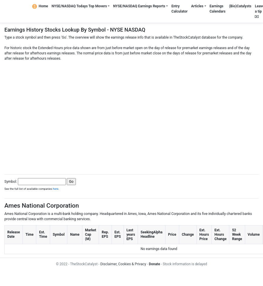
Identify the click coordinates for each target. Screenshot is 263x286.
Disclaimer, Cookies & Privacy (123, 264)
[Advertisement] (129, 116)
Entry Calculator (179, 8)
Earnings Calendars (218, 8)
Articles (197, 6)
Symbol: (10, 182)
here (56, 188)
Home (40, 6)
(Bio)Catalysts (240, 6)
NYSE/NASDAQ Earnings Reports (139, 6)
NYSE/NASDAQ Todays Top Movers (79, 6)
